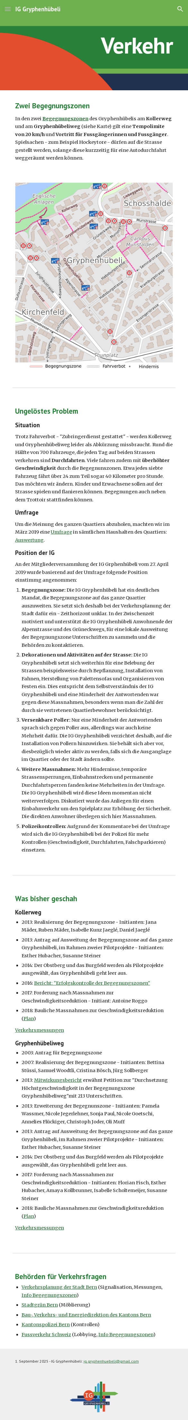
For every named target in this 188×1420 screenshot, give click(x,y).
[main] (94, 45)
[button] (7, 9)
